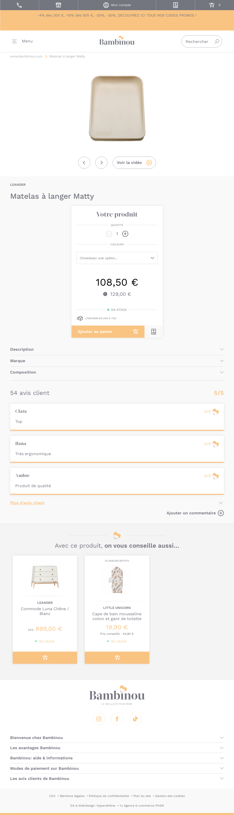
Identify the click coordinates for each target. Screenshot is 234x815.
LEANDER (18, 185)
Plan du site (142, 796)
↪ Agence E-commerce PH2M (142, 805)
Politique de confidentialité (109, 796)
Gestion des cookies (170, 796)
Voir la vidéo (129, 162)
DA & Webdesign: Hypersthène (92, 805)
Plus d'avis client (27, 502)
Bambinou (117, 40)
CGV (52, 796)
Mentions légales (72, 796)
